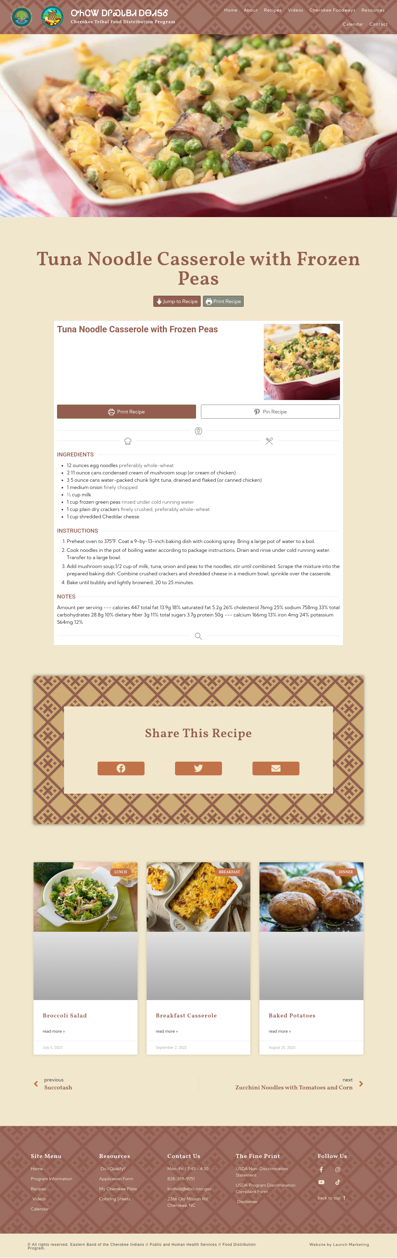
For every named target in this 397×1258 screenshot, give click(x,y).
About (251, 10)
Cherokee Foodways (332, 10)
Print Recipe (223, 301)
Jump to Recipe (177, 301)
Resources (373, 10)
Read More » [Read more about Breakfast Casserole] (167, 1031)
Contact (379, 24)
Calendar (353, 24)
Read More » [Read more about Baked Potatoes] (280, 1031)
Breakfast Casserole (186, 1016)
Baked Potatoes (292, 1016)
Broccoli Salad (65, 1016)
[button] (121, 768)
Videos (295, 10)
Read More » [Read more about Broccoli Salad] (54, 1031)
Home (231, 10)
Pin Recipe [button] (270, 412)
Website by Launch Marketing (339, 1244)
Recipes (273, 10)
